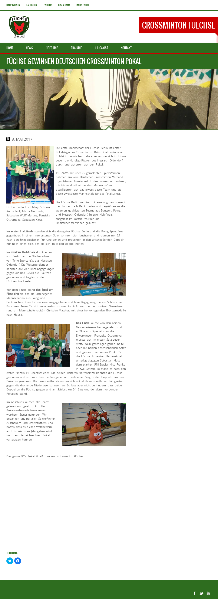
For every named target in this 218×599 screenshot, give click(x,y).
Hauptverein (13, 5)
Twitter (47, 5)
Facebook (31, 5)
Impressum (82, 5)
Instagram (64, 5)
